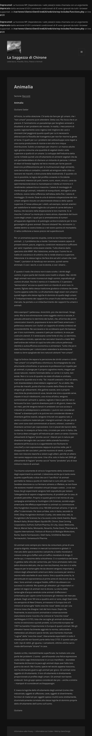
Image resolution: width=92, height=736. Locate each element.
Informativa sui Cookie (44, 731)
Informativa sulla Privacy (23, 731)
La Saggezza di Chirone (27, 57)
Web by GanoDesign (62, 731)
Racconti (26, 96)
